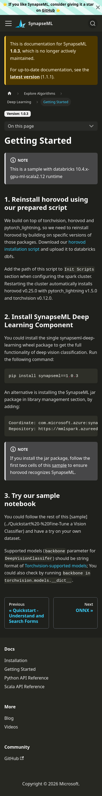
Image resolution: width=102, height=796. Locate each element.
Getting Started (20, 669)
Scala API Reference (24, 687)
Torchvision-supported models (56, 566)
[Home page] (9, 93)
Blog (9, 718)
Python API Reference (26, 678)
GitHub (48, 10)
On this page (21, 126)
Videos (11, 727)
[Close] (98, 7)
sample (59, 465)
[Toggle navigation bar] (8, 23)
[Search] (93, 23)
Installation (15, 660)
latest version (25, 77)
